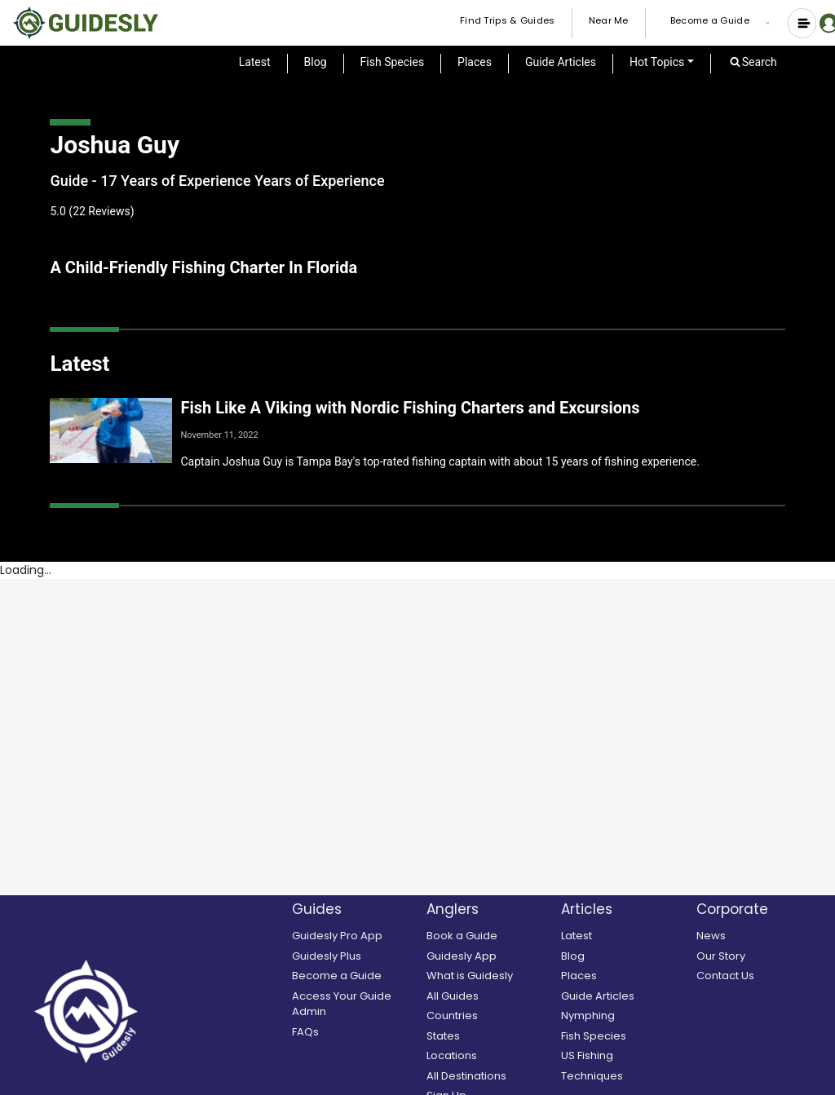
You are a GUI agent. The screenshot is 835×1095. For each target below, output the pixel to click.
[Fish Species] (624, 1036)
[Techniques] (624, 1076)
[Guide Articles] (624, 996)
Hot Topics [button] (657, 61)
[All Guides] (489, 996)
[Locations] (489, 1056)
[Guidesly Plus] (355, 956)
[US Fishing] (624, 1056)
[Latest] (624, 936)
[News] (759, 936)
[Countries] (489, 1016)
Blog (315, 61)
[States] (489, 1036)
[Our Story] (759, 956)
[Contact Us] (759, 976)
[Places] (624, 976)
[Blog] (624, 956)
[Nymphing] (624, 1016)
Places (474, 61)
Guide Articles (560, 61)
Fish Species (392, 61)
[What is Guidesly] (489, 976)
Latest (255, 61)
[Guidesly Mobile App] (489, 956)
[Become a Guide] (355, 976)
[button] (770, 22)
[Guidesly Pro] (355, 936)
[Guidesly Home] (85, 23)
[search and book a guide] (489, 936)
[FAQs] (355, 1032)
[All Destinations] (489, 1076)
